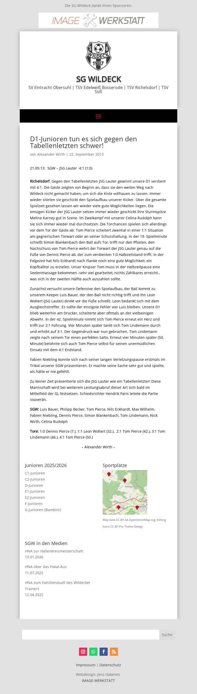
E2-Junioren (35, 497)
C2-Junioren (35, 479)
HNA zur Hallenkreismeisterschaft (54, 551)
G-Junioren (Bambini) (43, 509)
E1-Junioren (35, 491)
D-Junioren (34, 485)
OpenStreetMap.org (142, 520)
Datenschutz (110, 664)
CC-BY (114, 526)
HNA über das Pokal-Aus (46, 566)
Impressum (85, 664)
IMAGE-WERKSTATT (98, 680)
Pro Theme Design (131, 526)
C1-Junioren (35, 473)
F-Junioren (34, 503)
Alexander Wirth (51, 154)
